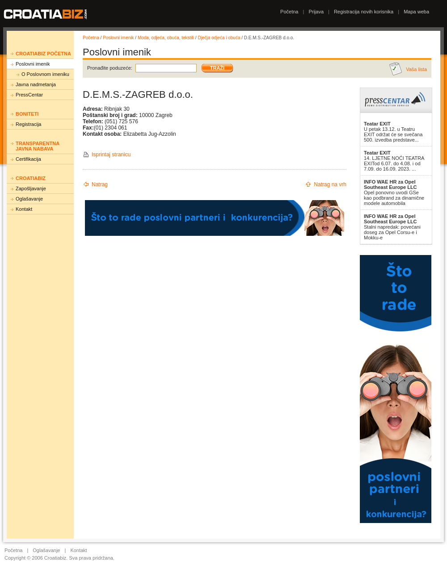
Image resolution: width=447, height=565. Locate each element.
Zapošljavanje (31, 188)
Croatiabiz (31, 178)
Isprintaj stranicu (111, 154)
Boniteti (27, 114)
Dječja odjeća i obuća (219, 37)
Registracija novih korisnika (363, 11)
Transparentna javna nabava (37, 146)
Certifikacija (28, 159)
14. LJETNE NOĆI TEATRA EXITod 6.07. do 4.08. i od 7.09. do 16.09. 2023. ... (394, 161)
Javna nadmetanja (36, 84)
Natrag (100, 184)
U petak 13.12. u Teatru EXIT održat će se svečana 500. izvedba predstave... (393, 131)
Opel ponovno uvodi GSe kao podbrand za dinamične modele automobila (394, 192)
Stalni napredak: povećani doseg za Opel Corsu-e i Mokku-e (392, 226)
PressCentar (29, 94)
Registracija (28, 124)
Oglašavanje (29, 198)
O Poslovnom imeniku (45, 74)
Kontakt (24, 209)
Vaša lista (416, 69)
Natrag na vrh (330, 184)
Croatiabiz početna (43, 53)
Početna (289, 11)
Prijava (316, 11)
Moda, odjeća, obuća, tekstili (166, 37)
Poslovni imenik (33, 64)
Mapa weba (416, 11)
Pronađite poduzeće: (109, 68)
